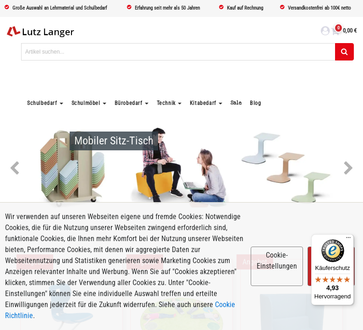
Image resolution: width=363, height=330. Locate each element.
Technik (166, 103)
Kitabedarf (203, 103)
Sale (236, 102)
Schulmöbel (86, 103)
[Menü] (348, 239)
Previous (14, 169)
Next (348, 169)
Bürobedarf (129, 103)
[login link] (325, 32)
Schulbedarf (42, 103)
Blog (255, 103)
